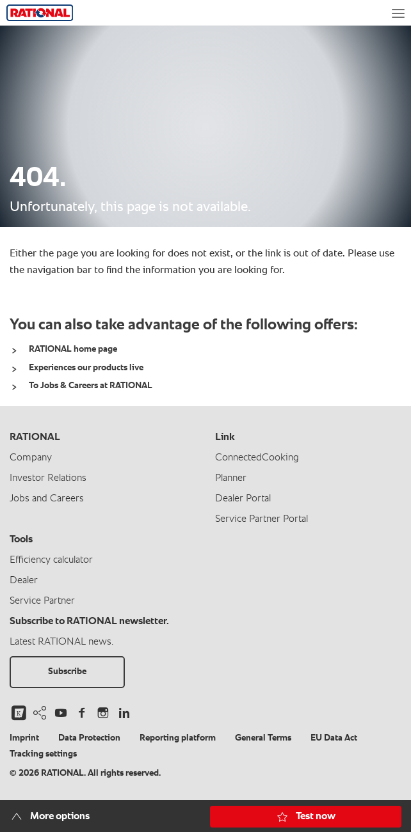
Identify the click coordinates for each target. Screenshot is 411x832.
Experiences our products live (86, 367)
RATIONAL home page (73, 349)
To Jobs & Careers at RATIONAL (90, 385)
